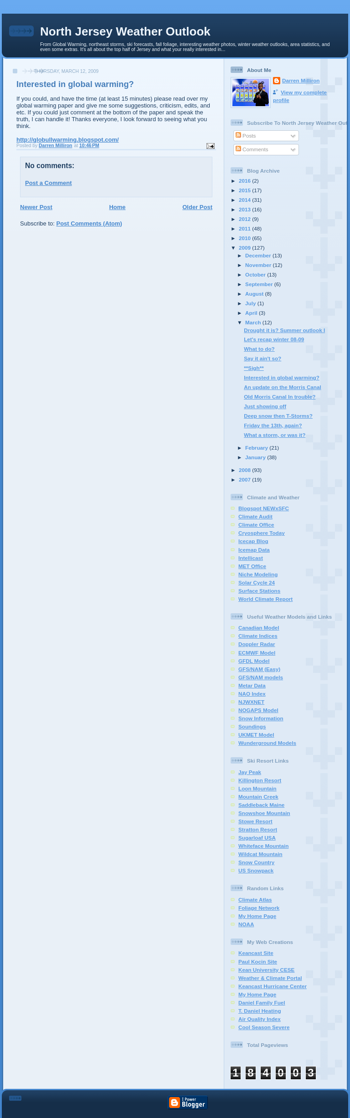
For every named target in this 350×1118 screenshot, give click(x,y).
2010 (245, 238)
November (259, 265)
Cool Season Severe (263, 1027)
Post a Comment (48, 182)
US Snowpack (255, 870)
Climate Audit (255, 516)
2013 (245, 209)
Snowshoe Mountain (264, 813)
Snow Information (260, 718)
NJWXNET (251, 702)
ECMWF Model (256, 653)
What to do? (259, 349)
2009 (245, 248)
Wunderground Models (267, 743)
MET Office (252, 566)
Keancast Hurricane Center (272, 986)
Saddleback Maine (261, 805)
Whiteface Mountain (263, 846)
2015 (245, 190)
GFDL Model (254, 661)
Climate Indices (258, 636)
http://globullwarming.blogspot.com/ (67, 139)
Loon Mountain (257, 788)
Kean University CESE (266, 970)
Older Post (197, 207)
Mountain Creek (258, 797)
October (256, 274)
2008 (245, 470)
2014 (245, 200)
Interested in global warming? (281, 377)
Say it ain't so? (262, 358)
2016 (245, 181)
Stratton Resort (257, 829)
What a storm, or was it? (274, 435)
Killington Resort (259, 780)
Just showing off (265, 406)
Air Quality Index (259, 1019)
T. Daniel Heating (259, 1011)
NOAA (246, 924)
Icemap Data (254, 550)
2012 (245, 219)
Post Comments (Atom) (89, 223)
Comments (252, 149)
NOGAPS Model (258, 710)
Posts (246, 135)
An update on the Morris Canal (282, 387)
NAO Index (252, 694)
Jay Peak (249, 772)
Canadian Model (258, 628)
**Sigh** (254, 368)
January (256, 457)
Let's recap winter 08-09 (274, 339)
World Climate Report (265, 599)
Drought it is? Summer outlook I (284, 330)
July (251, 303)
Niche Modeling (258, 574)
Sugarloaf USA (257, 838)
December (259, 255)
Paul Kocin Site (257, 961)
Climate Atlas (255, 900)
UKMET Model (256, 735)
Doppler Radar (256, 644)
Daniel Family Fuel (261, 1002)
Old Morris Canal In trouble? (279, 397)
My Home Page (257, 916)
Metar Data (252, 685)
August (255, 294)
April (252, 313)
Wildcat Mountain (260, 854)
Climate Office (256, 525)
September (259, 284)
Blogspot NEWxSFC (263, 508)
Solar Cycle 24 (256, 582)
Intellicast (250, 558)
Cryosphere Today (261, 533)
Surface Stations (259, 591)
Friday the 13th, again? (273, 425)
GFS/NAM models (260, 677)
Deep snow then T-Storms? (278, 416)
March (253, 322)
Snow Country (256, 862)
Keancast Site (255, 953)
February (257, 448)
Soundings (252, 726)
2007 (245, 479)
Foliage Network (258, 908)
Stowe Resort (255, 821)
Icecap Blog (253, 541)
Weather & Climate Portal (270, 978)
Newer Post (36, 207)
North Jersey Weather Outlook (125, 31)
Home (117, 207)
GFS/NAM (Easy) (259, 669)
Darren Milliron (300, 80)
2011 (245, 228)
